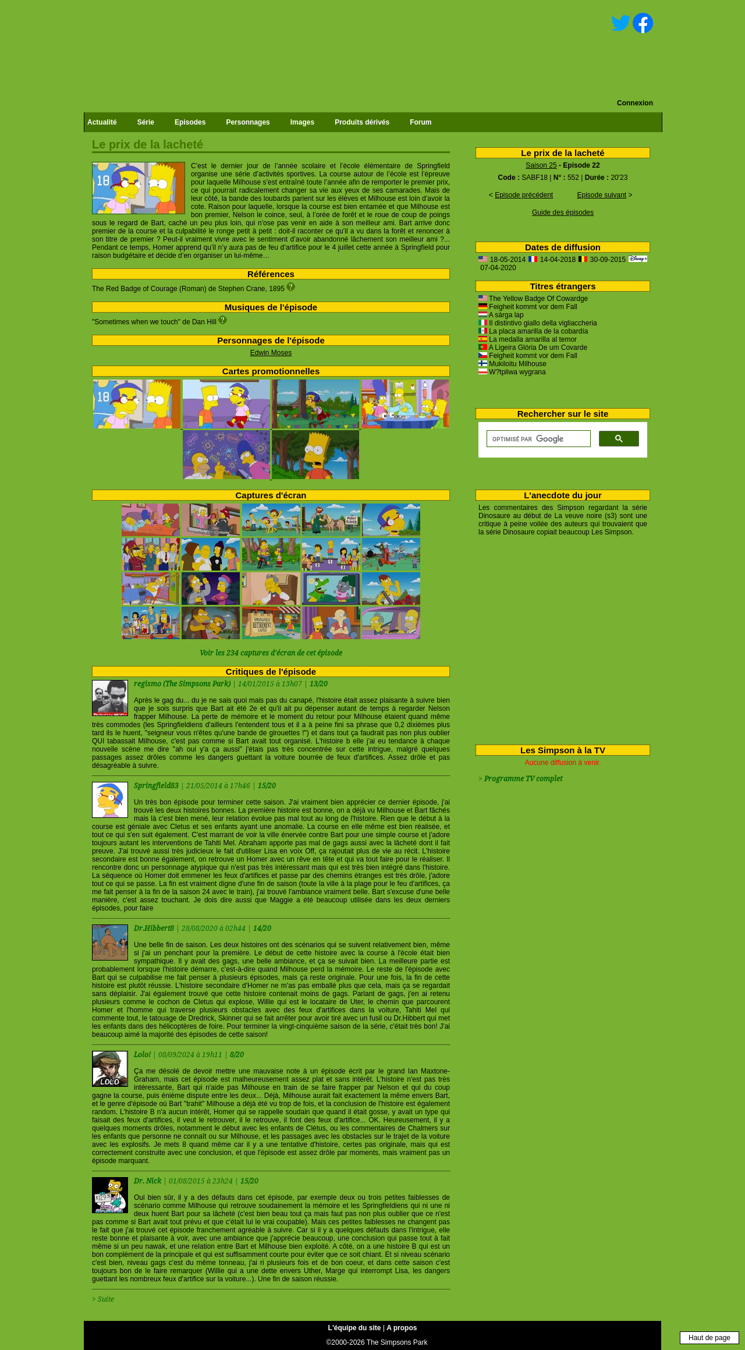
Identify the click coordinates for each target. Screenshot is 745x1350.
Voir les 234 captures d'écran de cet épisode (271, 653)
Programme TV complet (523, 779)
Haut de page (709, 1338)
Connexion (635, 103)
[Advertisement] (558, 638)
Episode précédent (524, 195)
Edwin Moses (271, 353)
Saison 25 (541, 165)
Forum (420, 122)
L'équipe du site (354, 1328)
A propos (401, 1328)
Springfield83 (157, 786)
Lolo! (143, 1055)
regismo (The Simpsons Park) (182, 684)
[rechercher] (537, 439)
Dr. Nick (148, 1181)
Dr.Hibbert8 (155, 928)
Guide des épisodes (563, 212)
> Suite (103, 1299)
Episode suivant (601, 195)
